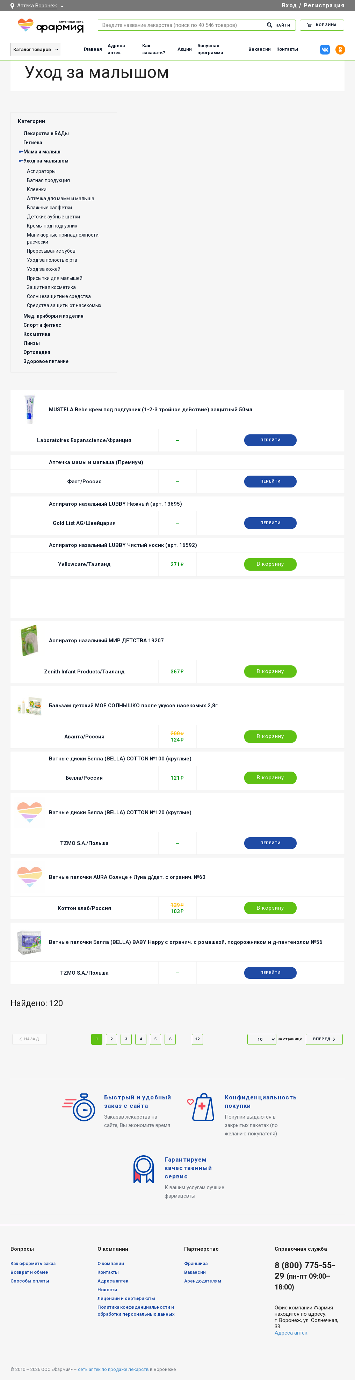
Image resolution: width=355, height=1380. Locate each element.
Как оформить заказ (33, 1263)
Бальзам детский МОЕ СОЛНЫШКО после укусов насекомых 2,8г (133, 705)
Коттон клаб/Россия (84, 908)
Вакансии (259, 49)
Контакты (287, 49)
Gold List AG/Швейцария (84, 523)
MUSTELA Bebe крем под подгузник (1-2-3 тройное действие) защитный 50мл (150, 409)
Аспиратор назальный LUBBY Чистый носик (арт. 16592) (123, 545)
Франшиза (196, 1263)
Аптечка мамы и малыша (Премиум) (96, 462)
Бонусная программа (210, 49)
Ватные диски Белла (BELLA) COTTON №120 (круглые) (120, 812)
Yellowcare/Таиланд (84, 564)
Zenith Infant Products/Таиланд (84, 672)
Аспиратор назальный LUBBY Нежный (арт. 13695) (115, 504)
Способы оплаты (29, 1281)
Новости (107, 1289)
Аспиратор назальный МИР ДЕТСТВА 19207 (106, 640)
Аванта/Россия (84, 737)
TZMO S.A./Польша (84, 843)
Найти (278, 25)
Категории (31, 121)
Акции (185, 49)
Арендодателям (202, 1281)
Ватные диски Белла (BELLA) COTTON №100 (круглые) (120, 759)
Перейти (270, 440)
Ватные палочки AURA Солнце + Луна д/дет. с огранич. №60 (127, 877)
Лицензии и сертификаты (126, 1298)
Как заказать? (153, 49)
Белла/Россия (84, 778)
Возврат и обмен (29, 1272)
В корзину (270, 564)
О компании (110, 1263)
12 (197, 1039)
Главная (93, 49)
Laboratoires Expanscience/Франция (84, 440)
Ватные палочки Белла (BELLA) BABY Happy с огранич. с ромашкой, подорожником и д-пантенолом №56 (186, 942)
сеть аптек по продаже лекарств (113, 1369)
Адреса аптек (116, 49)
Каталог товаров (32, 49)
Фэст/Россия (84, 481)
